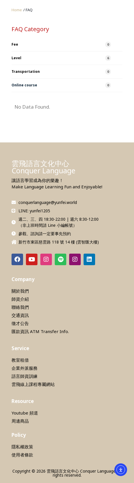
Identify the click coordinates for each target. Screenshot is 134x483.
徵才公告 (20, 323)
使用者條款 (22, 455)
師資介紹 (20, 299)
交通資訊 (20, 315)
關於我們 (20, 291)
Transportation (61, 71)
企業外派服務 (24, 368)
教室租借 (20, 360)
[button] (28, 10)
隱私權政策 (22, 446)
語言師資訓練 (24, 376)
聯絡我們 (20, 307)
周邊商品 (20, 421)
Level (61, 58)
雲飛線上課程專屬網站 (33, 384)
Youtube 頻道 (25, 413)
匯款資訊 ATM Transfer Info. (40, 331)
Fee (61, 44)
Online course (61, 85)
